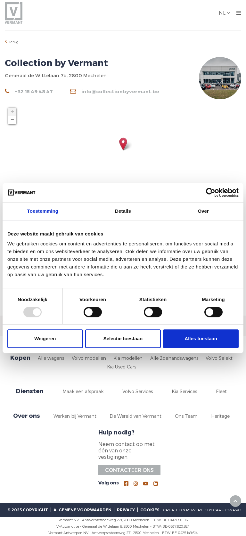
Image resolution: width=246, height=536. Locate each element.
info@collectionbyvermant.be (114, 91)
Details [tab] (123, 211)
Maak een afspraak (82, 391)
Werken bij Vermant (74, 416)
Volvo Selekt (219, 358)
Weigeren (45, 338)
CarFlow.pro (227, 509)
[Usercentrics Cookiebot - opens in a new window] (211, 192)
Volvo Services (137, 391)
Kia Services (184, 391)
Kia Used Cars (121, 366)
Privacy (126, 509)
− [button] (12, 120)
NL (223, 13)
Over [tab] (203, 211)
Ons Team (186, 416)
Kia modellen (128, 358)
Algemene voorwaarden (82, 509)
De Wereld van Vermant (135, 416)
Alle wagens (51, 358)
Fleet (221, 391)
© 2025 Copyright (27, 509)
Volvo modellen (89, 358)
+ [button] (12, 112)
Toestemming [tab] (43, 211)
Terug (12, 41)
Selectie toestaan (123, 338)
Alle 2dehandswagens (174, 358)
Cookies (150, 509)
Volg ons (108, 482)
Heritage (220, 416)
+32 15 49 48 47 (29, 91)
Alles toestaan (200, 338)
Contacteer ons (129, 470)
